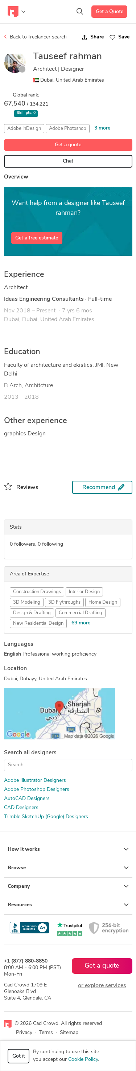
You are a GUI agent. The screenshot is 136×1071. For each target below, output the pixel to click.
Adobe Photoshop (67, 128)
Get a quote (68, 145)
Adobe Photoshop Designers (36, 789)
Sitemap (69, 1032)
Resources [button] (68, 905)
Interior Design (84, 592)
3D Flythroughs (64, 602)
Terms (46, 1032)
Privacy (24, 1032)
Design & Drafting (32, 613)
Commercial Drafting (80, 613)
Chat (68, 161)
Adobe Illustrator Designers (35, 780)
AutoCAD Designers (27, 798)
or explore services (102, 986)
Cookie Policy (83, 1059)
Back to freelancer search (35, 37)
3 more (102, 128)
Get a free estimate (36, 238)
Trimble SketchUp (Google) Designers (46, 817)
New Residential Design (38, 623)
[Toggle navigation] (16, 12)
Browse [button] (68, 868)
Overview (16, 177)
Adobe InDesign (24, 128)
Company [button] (68, 886)
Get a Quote (109, 12)
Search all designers (30, 753)
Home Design (102, 602)
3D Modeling (26, 602)
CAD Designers (21, 808)
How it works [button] (68, 849)
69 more (80, 623)
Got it (18, 1056)
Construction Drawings (37, 592)
